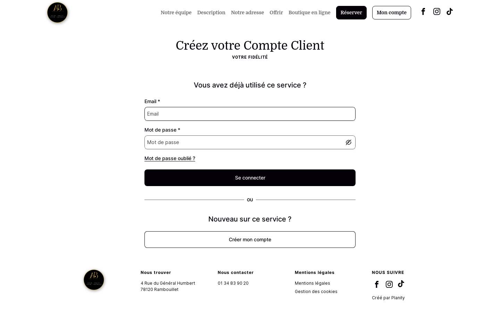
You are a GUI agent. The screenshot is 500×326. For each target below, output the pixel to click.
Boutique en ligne (310, 12)
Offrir (276, 12)
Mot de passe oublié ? (169, 158)
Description (211, 12)
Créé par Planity (388, 297)
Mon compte (392, 12)
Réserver (351, 12)
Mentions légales (312, 283)
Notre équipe (176, 12)
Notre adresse (247, 12)
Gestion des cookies (316, 291)
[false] (250, 177)
